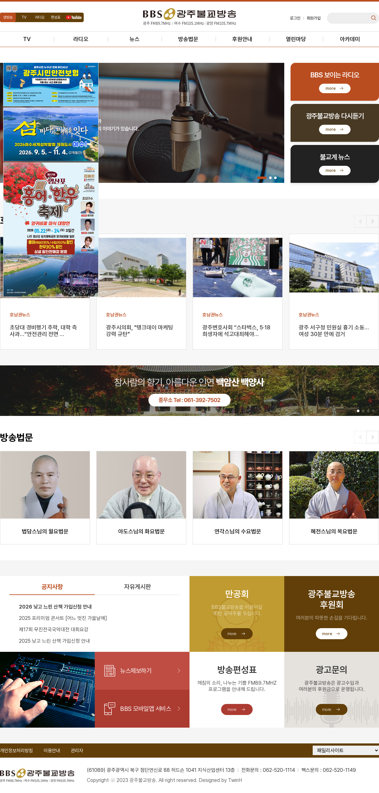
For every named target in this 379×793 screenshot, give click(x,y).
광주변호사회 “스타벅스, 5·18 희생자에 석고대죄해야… (236, 330)
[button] (262, 178)
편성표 (55, 17)
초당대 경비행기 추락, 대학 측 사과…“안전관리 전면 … (43, 330)
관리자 (77, 751)
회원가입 (314, 18)
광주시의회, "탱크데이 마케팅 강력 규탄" (139, 330)
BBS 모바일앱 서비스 (145, 708)
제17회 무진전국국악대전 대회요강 (53, 630)
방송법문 (188, 39)
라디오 (40, 17)
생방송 (8, 17)
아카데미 (350, 39)
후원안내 (242, 39)
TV (24, 17)
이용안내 (52, 751)
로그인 (295, 18)
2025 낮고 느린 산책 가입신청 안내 (54, 641)
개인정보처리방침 (16, 751)
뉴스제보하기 (135, 671)
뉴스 (134, 39)
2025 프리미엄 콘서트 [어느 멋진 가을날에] (63, 618)
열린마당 (296, 39)
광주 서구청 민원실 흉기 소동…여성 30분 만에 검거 (334, 330)
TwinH (235, 780)
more (331, 88)
